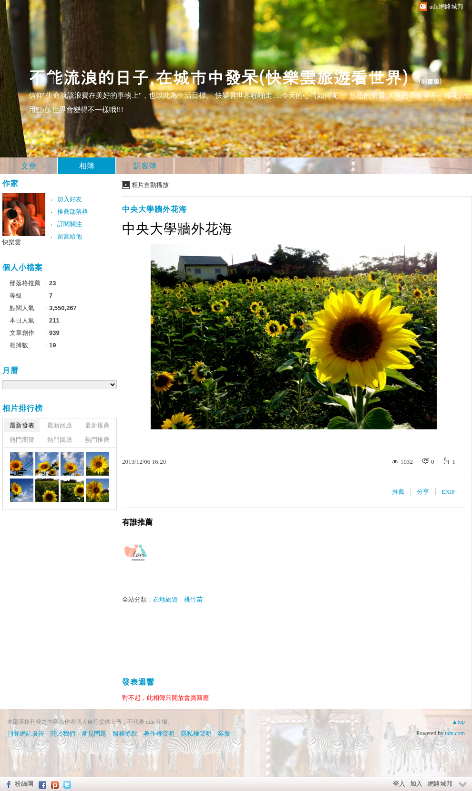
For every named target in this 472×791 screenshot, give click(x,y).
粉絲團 (24, 783)
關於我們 (63, 733)
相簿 (86, 166)
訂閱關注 (69, 224)
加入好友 (69, 199)
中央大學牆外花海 (154, 209)
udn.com (455, 733)
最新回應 (59, 425)
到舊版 (430, 81)
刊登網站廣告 (25, 733)
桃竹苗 (193, 599)
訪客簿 (144, 166)
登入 (399, 783)
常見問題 (94, 733)
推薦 (398, 491)
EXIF (448, 491)
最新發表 (22, 425)
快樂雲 (11, 242)
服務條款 (125, 733)
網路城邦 (440, 783)
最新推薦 (97, 425)
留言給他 (69, 236)
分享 (423, 491)
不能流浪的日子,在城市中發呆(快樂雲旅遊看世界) (219, 76)
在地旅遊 (165, 599)
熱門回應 (59, 439)
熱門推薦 (97, 439)
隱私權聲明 (196, 733)
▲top (458, 721)
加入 (416, 783)
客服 (224, 733)
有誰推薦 (137, 522)
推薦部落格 (72, 211)
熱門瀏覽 (22, 439)
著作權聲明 (159, 733)
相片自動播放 (150, 184)
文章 (28, 166)
